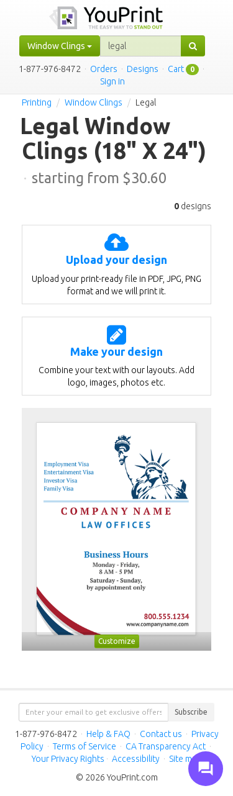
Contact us (161, 734)
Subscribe (191, 712)
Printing (37, 102)
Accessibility (136, 759)
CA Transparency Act (166, 746)
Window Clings (93, 102)
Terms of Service (84, 746)
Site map (185, 759)
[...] (140, 46)
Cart (176, 69)
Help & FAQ (108, 734)
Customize (116, 641)
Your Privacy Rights (68, 759)
